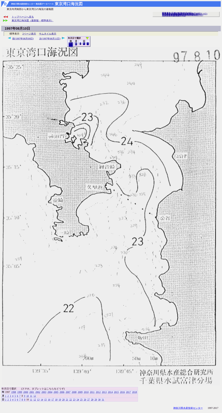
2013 (104, 392)
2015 (116, 392)
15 (45, 399)
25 (81, 399)
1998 (13, 392)
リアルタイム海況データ (174, 15)
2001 (31, 392)
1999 (19, 392)
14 (42, 399)
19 (60, 399)
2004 (49, 392)
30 (99, 399)
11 (31, 396)
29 (95, 399)
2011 (92, 392)
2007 (68, 392)
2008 (74, 392)
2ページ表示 (29, 33)
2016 (122, 392)
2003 (43, 392)
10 (27, 396)
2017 (128, 392)
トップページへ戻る (23, 17)
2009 (80, 392)
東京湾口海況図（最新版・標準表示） (32, 20)
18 (56, 399)
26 (85, 399)
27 (88, 399)
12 (76, 44)
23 (74, 399)
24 (78, 399)
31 (88, 44)
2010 (86, 392)
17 (52, 399)
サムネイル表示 (47, 33)
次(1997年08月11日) (49, 38)
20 (84, 44)
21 (67, 399)
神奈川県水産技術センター (188, 408)
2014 (110, 392)
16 (49, 399)
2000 (25, 392)
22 (70, 399)
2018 (71, 46)
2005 (55, 392)
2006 (62, 392)
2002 (37, 392)
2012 (98, 392)
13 (38, 399)
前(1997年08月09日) (23, 38)
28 (92, 399)
